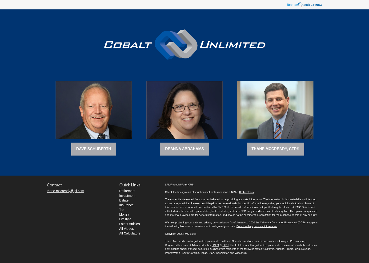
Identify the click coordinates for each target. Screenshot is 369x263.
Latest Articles (129, 224)
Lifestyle (125, 219)
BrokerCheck (246, 192)
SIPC (225, 245)
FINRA (215, 245)
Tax (121, 210)
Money (124, 214)
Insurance (126, 205)
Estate (124, 200)
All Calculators (129, 233)
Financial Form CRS (182, 184)
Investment (127, 195)
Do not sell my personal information (257, 226)
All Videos (126, 228)
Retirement (127, 191)
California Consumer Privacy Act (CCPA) (283, 222)
